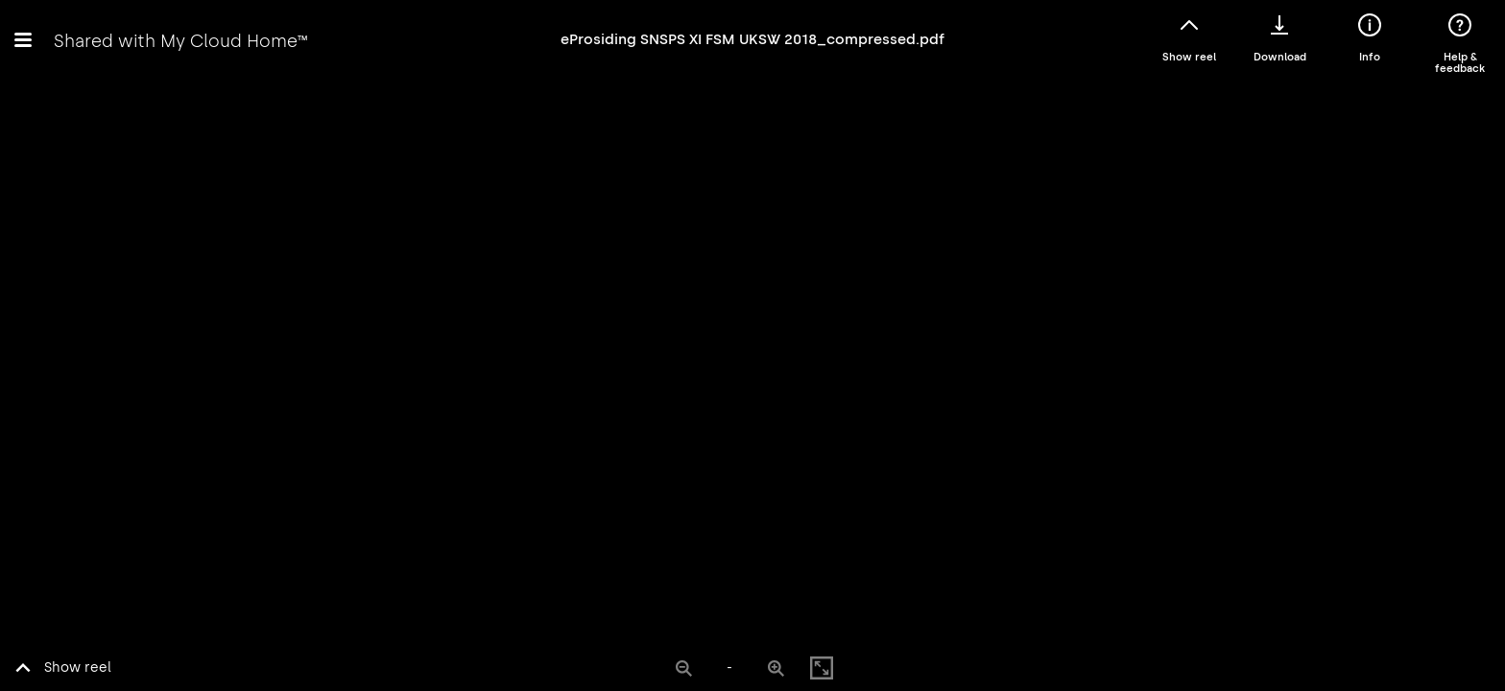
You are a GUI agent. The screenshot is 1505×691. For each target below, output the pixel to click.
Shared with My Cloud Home (180, 41)
